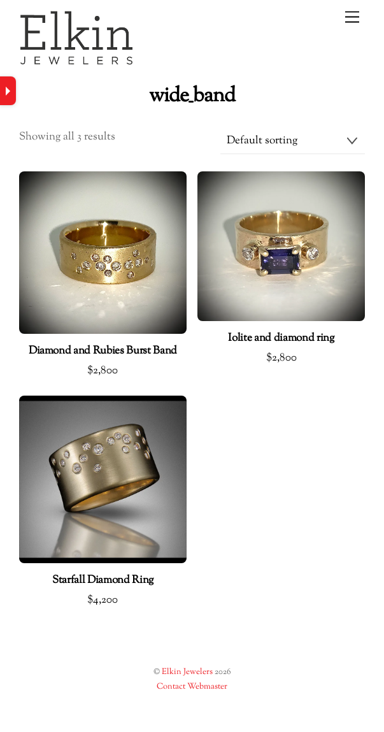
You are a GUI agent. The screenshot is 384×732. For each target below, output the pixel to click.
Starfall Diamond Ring (102, 581)
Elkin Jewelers (187, 672)
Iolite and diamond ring (281, 339)
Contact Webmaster (192, 687)
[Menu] (352, 17)
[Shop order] (292, 141)
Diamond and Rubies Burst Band (103, 352)
